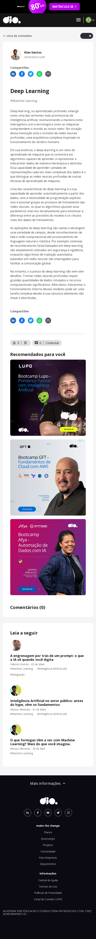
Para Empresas (48, 857)
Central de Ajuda (48, 880)
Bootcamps (48, 838)
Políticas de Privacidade (48, 893)
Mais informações (48, 783)
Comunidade (48, 851)
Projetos (48, 845)
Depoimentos (48, 864)
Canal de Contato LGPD (48, 899)
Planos (48, 832)
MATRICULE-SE (64, 7)
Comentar (52, 343)
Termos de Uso (48, 886)
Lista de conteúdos (17, 35)
